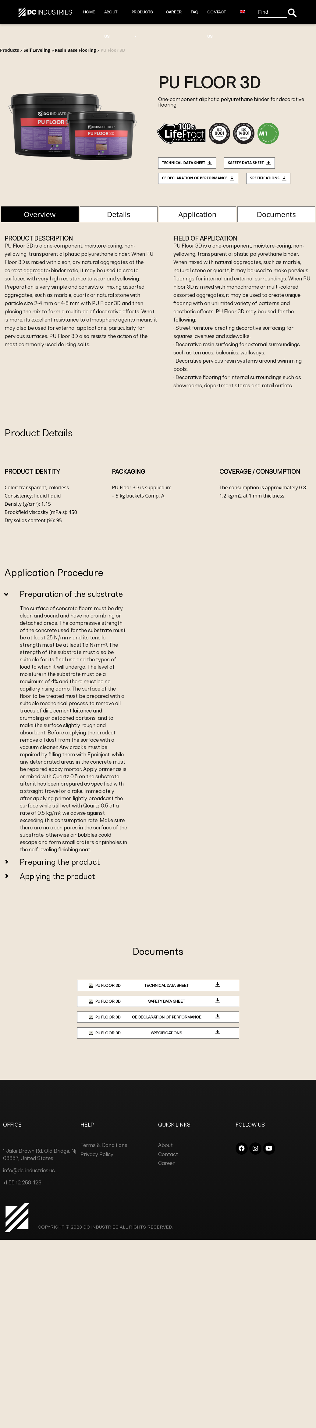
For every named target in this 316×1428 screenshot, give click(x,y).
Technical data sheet (187, 162)
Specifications (268, 178)
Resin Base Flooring (75, 50)
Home (89, 12)
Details (118, 214)
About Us (110, 17)
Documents (276, 214)
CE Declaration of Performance (198, 178)
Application (197, 214)
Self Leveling (36, 50)
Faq (194, 12)
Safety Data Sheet (249, 162)
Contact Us (216, 17)
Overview (39, 214)
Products (142, 17)
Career (174, 12)
